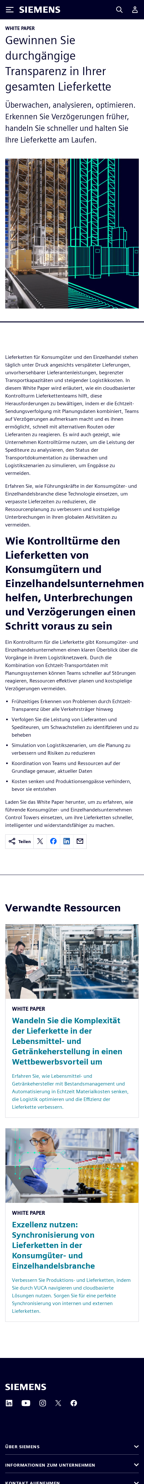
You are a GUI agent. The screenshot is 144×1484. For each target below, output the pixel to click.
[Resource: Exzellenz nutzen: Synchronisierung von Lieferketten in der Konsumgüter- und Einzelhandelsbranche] (72, 1225)
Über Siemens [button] (23, 1446)
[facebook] (53, 842)
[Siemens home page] (25, 1387)
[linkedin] (66, 842)
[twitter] (40, 842)
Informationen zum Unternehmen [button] (52, 1464)
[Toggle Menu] (9, 9)
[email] (79, 842)
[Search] (119, 9)
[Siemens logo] (39, 9)
